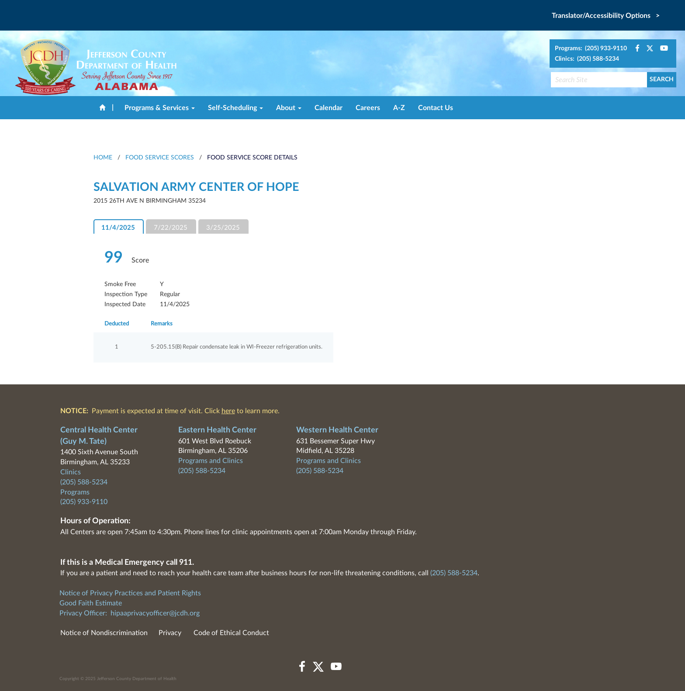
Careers (368, 107)
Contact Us (435, 107)
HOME (102, 158)
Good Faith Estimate (90, 603)
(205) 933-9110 (83, 501)
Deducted (116, 324)
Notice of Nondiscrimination (104, 632)
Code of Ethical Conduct (231, 632)
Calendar (328, 107)
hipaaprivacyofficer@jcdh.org (155, 613)
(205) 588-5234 (83, 482)
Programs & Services (160, 107)
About (288, 107)
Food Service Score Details (252, 158)
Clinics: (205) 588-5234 (587, 59)
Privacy (170, 632)
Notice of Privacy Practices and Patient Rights (130, 593)
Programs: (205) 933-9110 (591, 48)
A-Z (399, 107)
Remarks (162, 324)
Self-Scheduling (235, 107)
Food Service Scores (159, 158)
